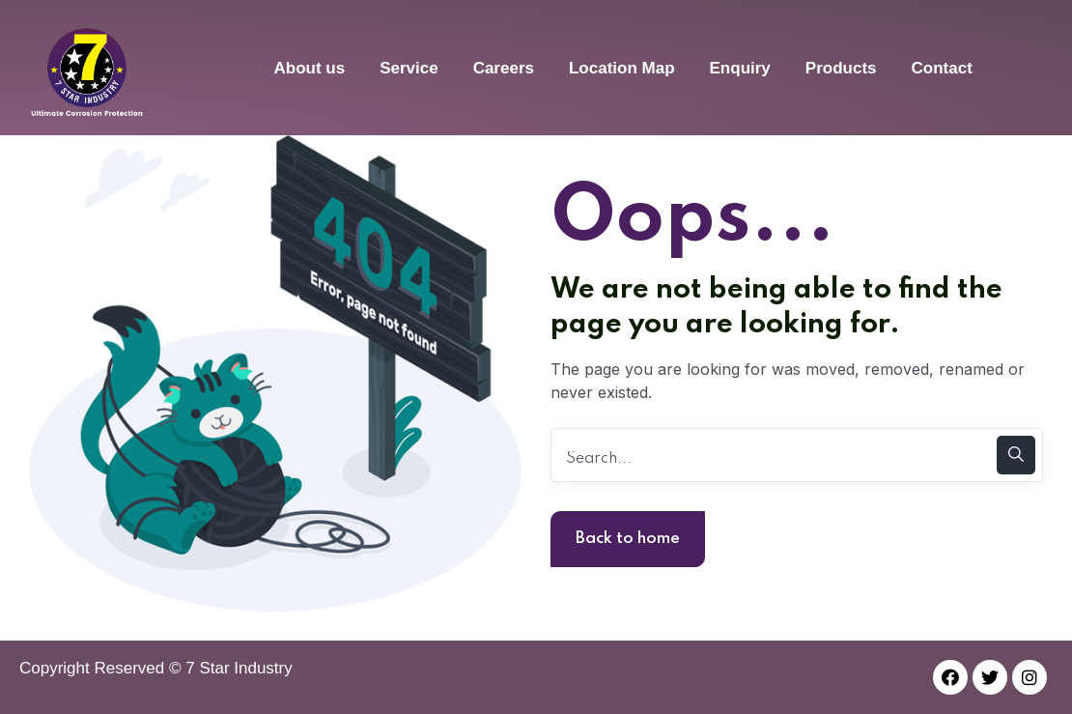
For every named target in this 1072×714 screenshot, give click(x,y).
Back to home (628, 538)
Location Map (622, 68)
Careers (503, 68)
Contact (942, 68)
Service (409, 68)
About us (309, 68)
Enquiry (740, 68)
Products (841, 68)
